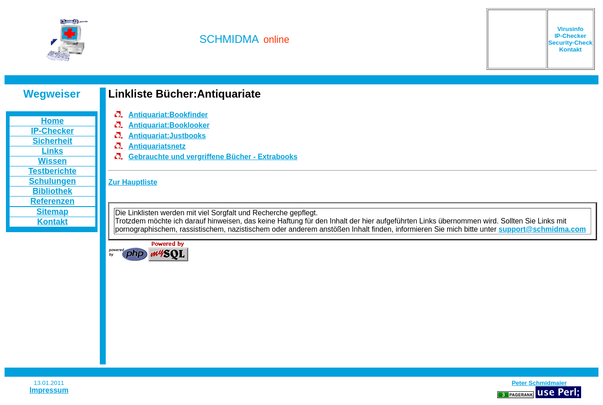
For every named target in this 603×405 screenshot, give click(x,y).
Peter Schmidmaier (539, 382)
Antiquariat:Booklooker (169, 125)
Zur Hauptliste (132, 182)
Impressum (49, 390)
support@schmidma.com (542, 229)
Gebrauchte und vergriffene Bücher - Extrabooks (213, 157)
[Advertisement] (517, 39)
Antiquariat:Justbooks (167, 136)
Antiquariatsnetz (157, 146)
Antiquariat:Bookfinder (168, 115)
